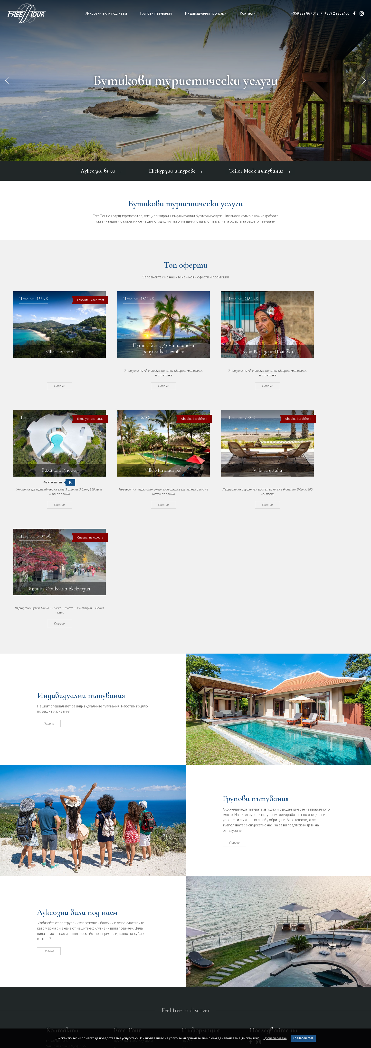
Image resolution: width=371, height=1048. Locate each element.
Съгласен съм (303, 1038)
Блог (186, 957)
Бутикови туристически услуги (185, 80)
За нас (187, 933)
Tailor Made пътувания (258, 170)
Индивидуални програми (206, 13)
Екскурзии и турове (175, 170)
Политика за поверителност (204, 949)
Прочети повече (275, 1038)
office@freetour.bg (58, 957)
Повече (52, 385)
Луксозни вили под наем (106, 13)
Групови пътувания (156, 13)
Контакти (248, 13)
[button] (363, 80)
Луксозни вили (102, 170)
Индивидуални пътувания (87, 579)
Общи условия (193, 941)
